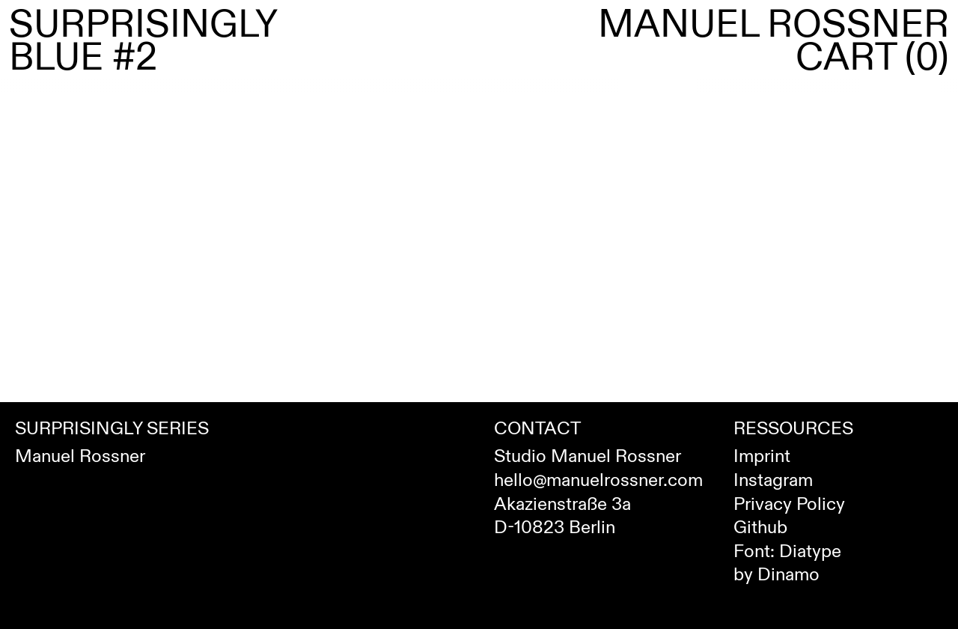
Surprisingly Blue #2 (143, 41)
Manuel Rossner (773, 25)
